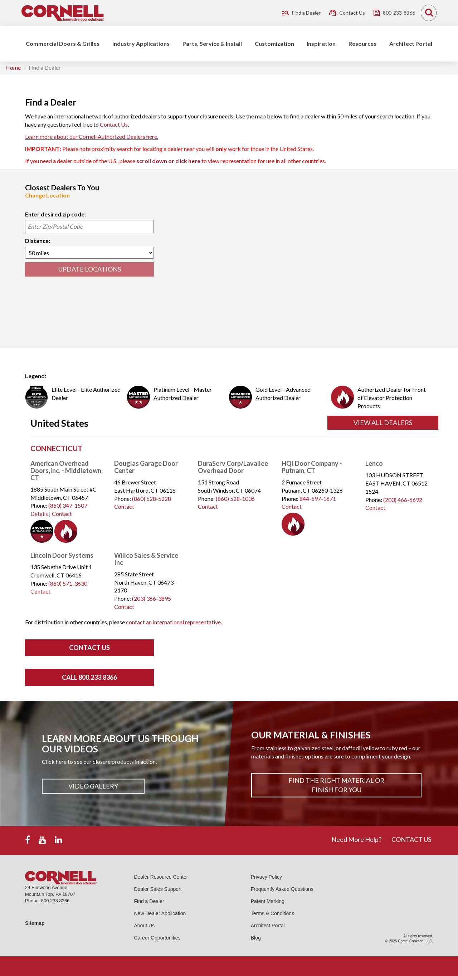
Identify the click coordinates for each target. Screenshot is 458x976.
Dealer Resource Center (161, 877)
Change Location (47, 195)
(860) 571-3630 (67, 583)
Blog (256, 938)
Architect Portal (410, 43)
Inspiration (321, 43)
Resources (362, 43)
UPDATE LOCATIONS (89, 269)
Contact (62, 513)
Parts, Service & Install (212, 43)
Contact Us (114, 124)
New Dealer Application (160, 913)
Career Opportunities (157, 938)
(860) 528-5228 (151, 498)
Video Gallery (93, 786)
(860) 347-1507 (67, 505)
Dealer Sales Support (158, 889)
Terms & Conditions (272, 913)
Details (39, 513)
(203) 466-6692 (402, 499)
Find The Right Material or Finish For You (336, 785)
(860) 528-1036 (235, 498)
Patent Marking (267, 901)
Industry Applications (141, 43)
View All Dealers (383, 422)
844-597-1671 (317, 498)
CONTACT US (411, 839)
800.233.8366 (55, 900)
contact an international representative (173, 622)
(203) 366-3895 (151, 598)
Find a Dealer (149, 901)
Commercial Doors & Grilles (62, 43)
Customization (274, 43)
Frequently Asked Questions (282, 889)
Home (13, 67)
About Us (144, 925)
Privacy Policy (266, 877)
